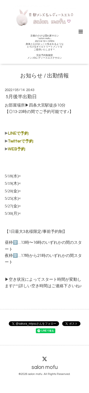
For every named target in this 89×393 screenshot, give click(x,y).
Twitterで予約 (20, 141)
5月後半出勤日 (21, 96)
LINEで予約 (18, 133)
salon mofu (45, 367)
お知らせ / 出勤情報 (44, 76)
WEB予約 (16, 149)
